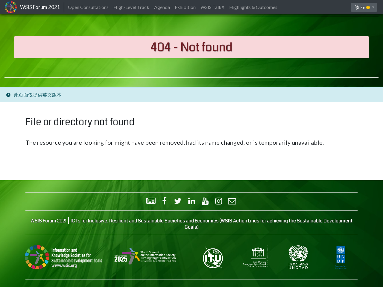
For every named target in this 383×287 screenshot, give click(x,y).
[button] (364, 7)
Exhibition (185, 7)
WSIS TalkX (212, 7)
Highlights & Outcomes (253, 7)
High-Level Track (131, 7)
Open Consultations (88, 7)
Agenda (162, 7)
